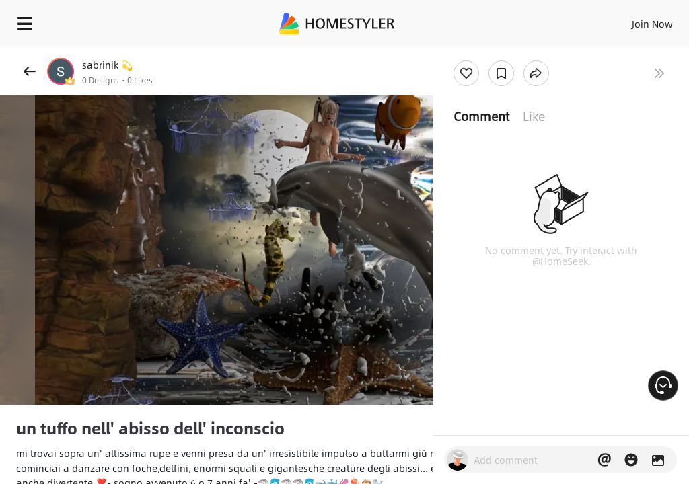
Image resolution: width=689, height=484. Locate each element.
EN (634, 20)
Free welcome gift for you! (516, 54)
